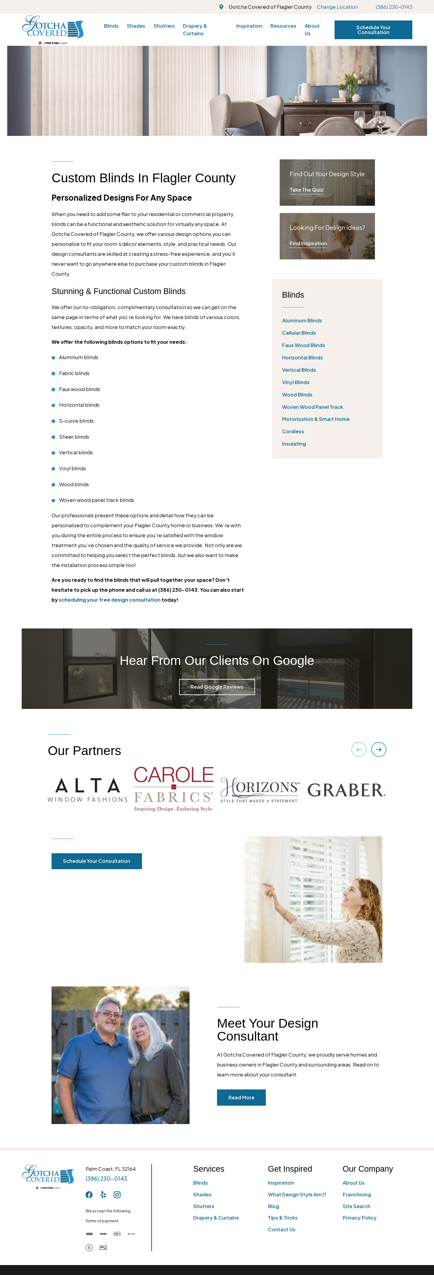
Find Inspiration (308, 243)
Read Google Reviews (217, 687)
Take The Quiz (306, 189)
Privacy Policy (360, 1217)
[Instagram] (117, 1194)
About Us (354, 1182)
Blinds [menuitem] (111, 26)
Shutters (203, 1206)
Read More (249, 1097)
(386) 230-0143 (394, 7)
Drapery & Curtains (216, 1217)
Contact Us (281, 1229)
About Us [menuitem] (312, 29)
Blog (273, 1206)
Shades (202, 1194)
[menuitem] (327, 320)
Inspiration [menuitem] (249, 26)
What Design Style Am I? (297, 1194)
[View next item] (378, 749)
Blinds (200, 1182)
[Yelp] (103, 1194)
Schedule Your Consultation (373, 29)
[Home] (53, 30)
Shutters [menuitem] (164, 26)
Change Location (337, 7)
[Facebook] (89, 1194)
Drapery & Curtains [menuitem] (195, 29)
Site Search (356, 1206)
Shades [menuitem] (136, 26)
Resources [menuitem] (283, 26)
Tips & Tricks (283, 1217)
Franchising (357, 1194)
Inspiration (281, 1182)
